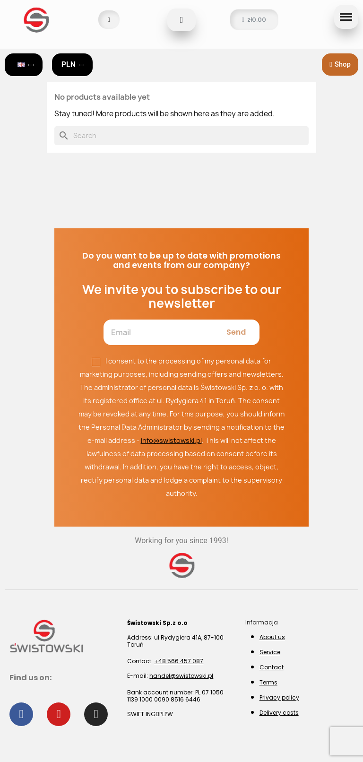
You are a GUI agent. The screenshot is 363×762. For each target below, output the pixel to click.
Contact (271, 667)
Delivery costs (279, 713)
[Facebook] (21, 714)
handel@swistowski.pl (181, 676)
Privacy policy (279, 697)
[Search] (181, 135)
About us (272, 637)
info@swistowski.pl (171, 440)
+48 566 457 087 (178, 661)
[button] (181, 19)
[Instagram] (96, 714)
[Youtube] (58, 714)
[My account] (109, 19)
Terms (268, 682)
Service (269, 652)
